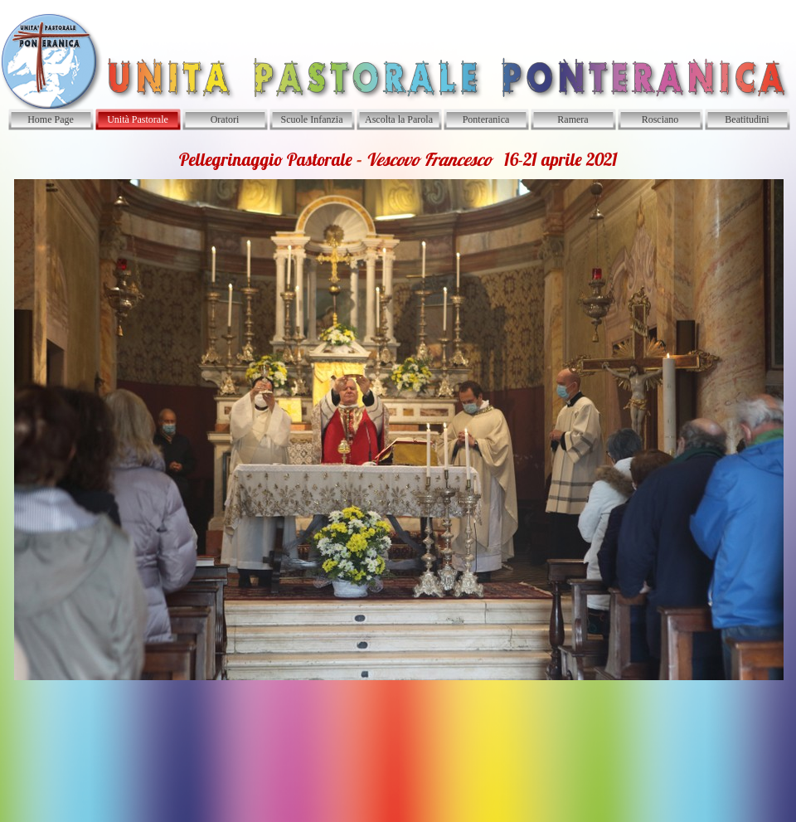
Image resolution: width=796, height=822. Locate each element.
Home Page (50, 119)
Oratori (225, 119)
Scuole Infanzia (312, 119)
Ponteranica (486, 119)
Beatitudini (747, 119)
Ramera (572, 119)
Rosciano (660, 119)
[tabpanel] (398, 414)
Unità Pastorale (137, 119)
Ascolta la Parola (399, 119)
